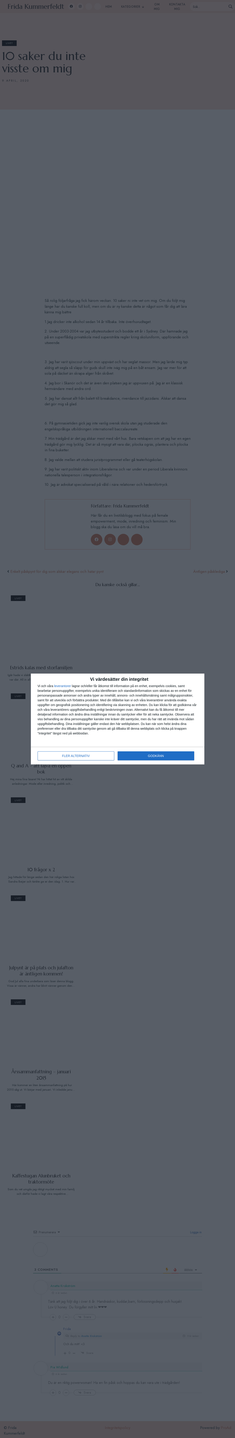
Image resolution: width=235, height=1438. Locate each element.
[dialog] (117, 719)
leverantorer (62, 686)
